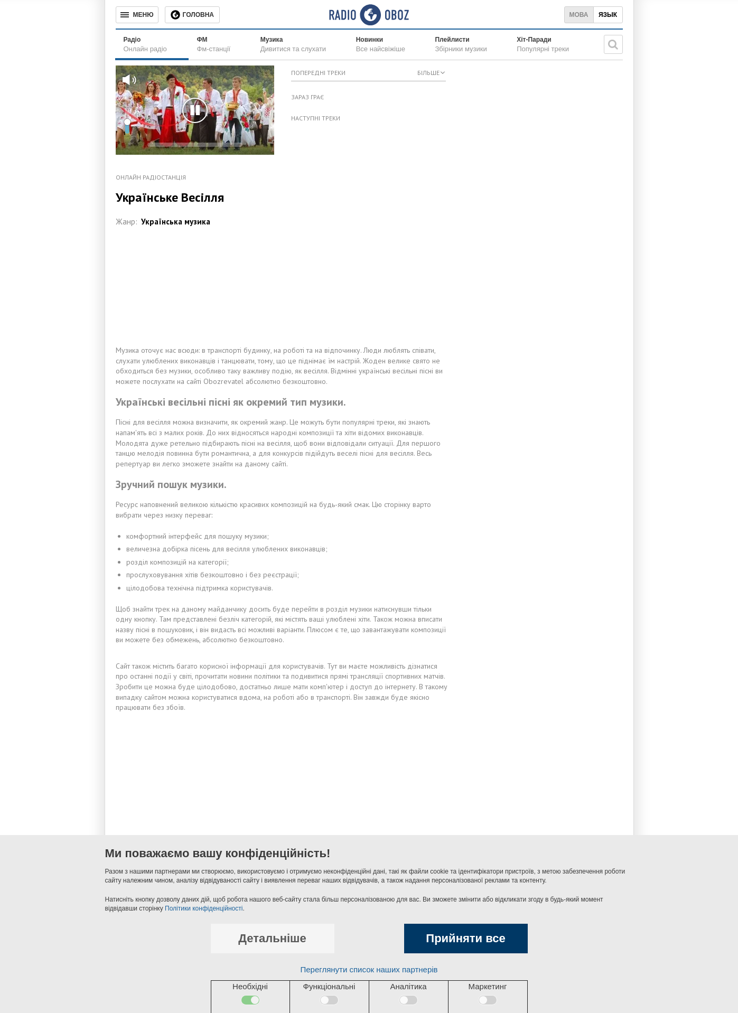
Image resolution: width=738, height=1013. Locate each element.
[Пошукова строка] (613, 44)
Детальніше (272, 938)
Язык (608, 14)
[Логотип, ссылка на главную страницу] (369, 14)
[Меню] (137, 14)
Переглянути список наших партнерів (368, 969)
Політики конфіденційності (203, 908)
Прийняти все (465, 938)
